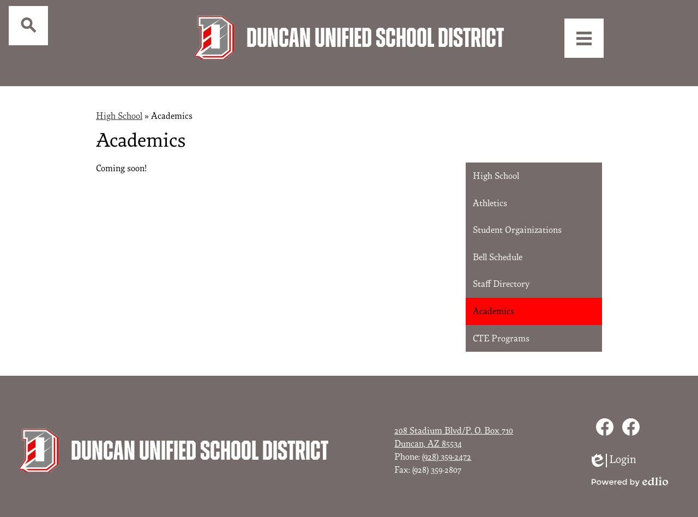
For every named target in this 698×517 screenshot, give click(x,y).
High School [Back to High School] (119, 107)
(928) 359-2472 (446, 448)
